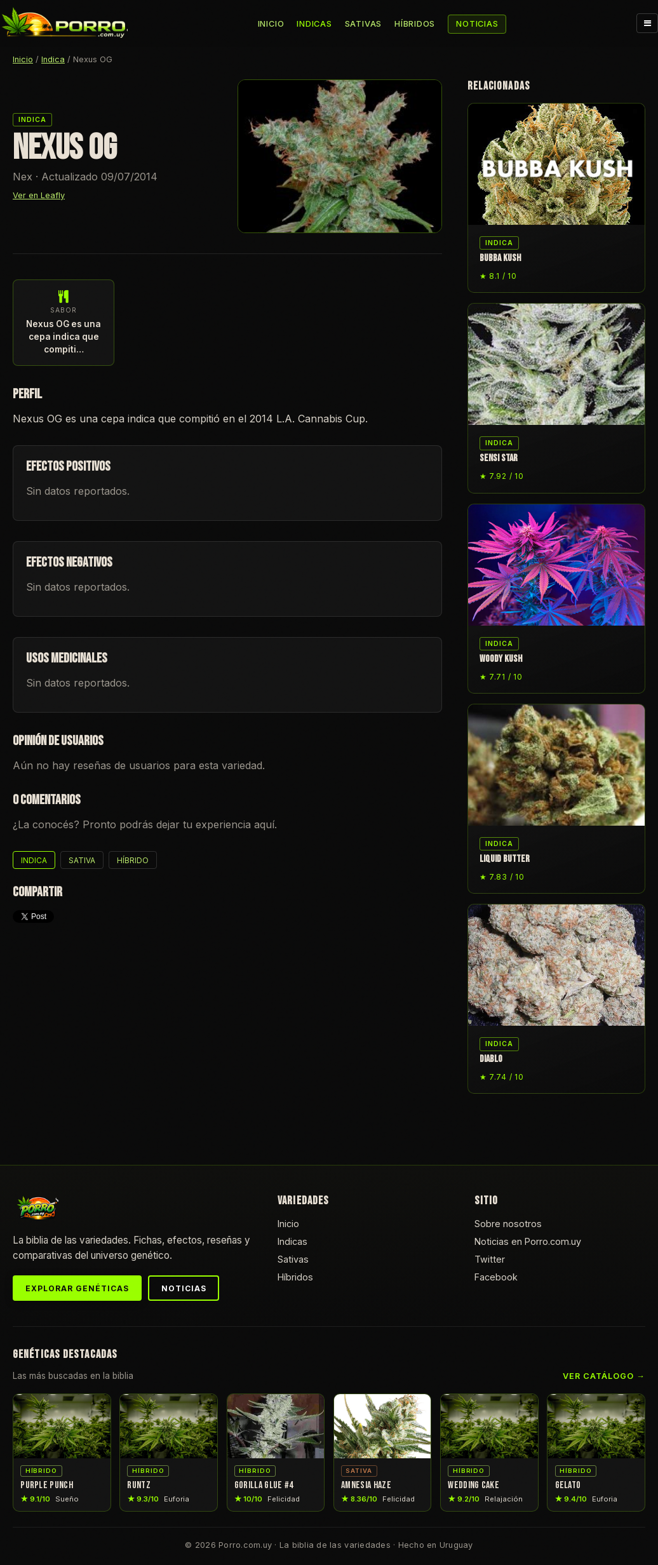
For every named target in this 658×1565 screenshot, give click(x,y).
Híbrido (133, 860)
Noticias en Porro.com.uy (527, 1241)
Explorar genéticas (76, 1288)
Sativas (363, 24)
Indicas (314, 24)
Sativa (82, 860)
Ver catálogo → (604, 1376)
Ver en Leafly (39, 195)
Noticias (477, 24)
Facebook (496, 1277)
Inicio (271, 24)
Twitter (489, 1259)
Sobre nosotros (508, 1223)
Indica (53, 59)
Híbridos (414, 24)
